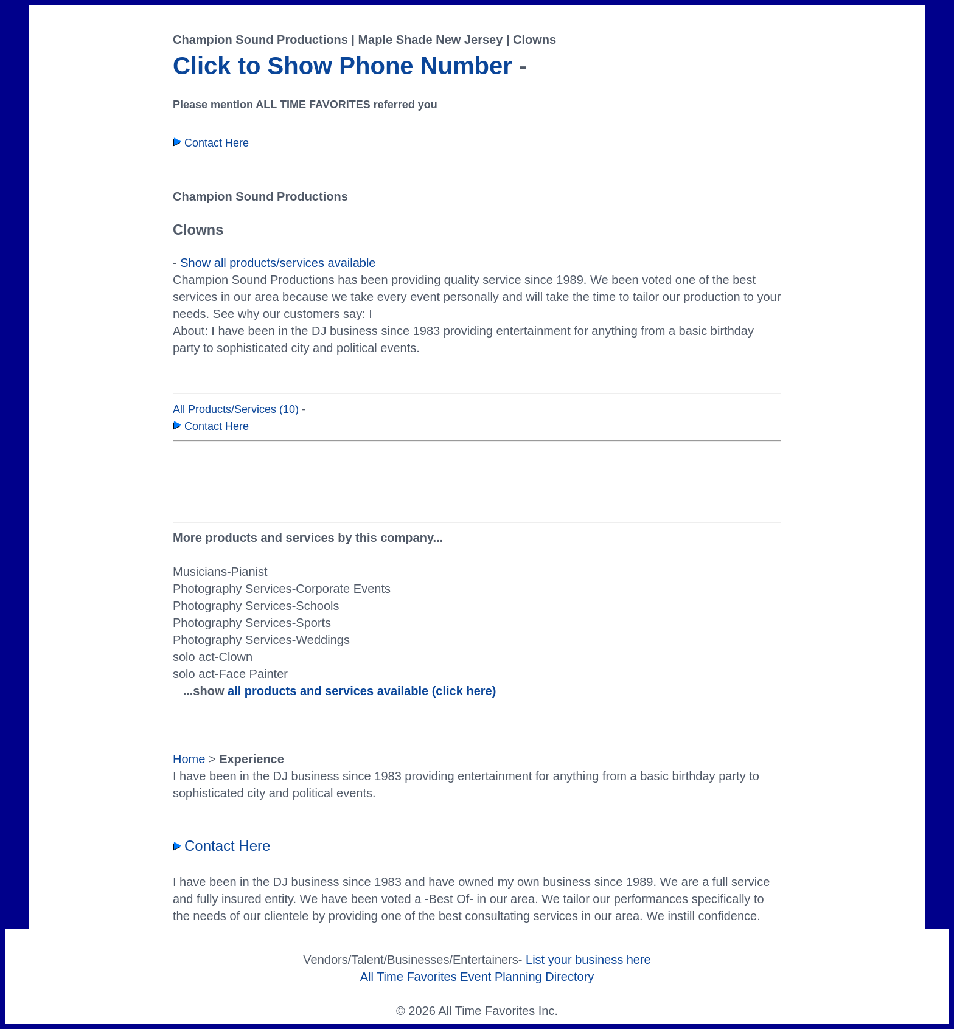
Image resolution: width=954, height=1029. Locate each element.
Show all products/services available (277, 262)
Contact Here (211, 143)
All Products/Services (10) (236, 409)
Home (189, 759)
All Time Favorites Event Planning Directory (477, 976)
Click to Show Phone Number (342, 65)
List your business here (588, 959)
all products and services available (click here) (362, 691)
